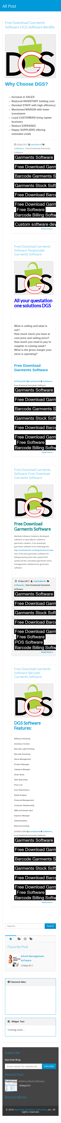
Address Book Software (32, 1081)
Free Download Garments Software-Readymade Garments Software (32, 250)
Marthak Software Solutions (30, 1109)
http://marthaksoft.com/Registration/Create (33, 550)
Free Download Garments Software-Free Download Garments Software (32, 473)
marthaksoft (36, 144)
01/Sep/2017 (21, 381)
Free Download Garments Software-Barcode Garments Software (32, 673)
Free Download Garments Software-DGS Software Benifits (30, 24)
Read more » (47, 228)
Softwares (19, 148)
